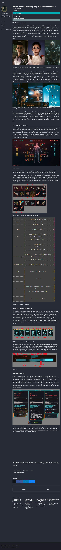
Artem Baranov (5, 13)
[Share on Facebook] (19, 507)
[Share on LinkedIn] (26, 507)
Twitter (7, 545)
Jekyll (12, 547)
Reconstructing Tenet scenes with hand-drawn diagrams (42, 526)
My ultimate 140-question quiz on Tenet (16, 526)
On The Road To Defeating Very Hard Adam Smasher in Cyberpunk (34, 7)
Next (48, 515)
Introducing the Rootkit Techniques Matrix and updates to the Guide (30, 527)
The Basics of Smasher (17, 15)
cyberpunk (19, 496)
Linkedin (13, 545)
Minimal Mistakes (17, 547)
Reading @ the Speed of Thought (54, 525)
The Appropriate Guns (17, 20)
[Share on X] (14, 507)
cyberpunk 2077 (26, 496)
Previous (24, 515)
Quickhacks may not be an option (19, 18)
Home (2, 2)
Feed (19, 545)
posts (32, 496)
